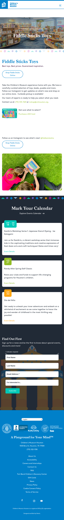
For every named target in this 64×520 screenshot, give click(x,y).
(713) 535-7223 (21, 102)
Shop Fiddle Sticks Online (13, 74)
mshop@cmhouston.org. (39, 102)
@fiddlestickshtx (47, 138)
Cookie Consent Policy (32, 488)
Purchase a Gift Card (27, 114)
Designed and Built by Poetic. (32, 513)
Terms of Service (32, 492)
